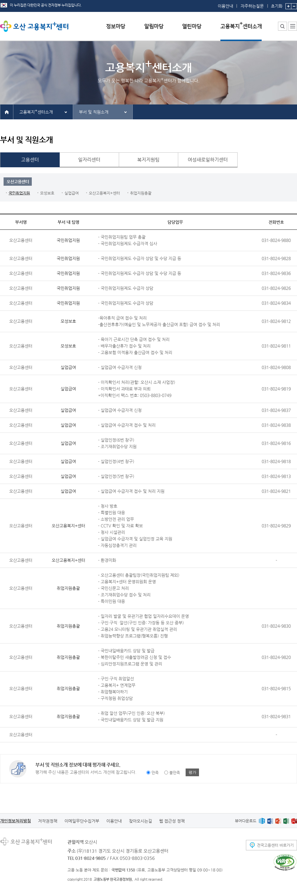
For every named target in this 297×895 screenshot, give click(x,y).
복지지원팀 (148, 160)
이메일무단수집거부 (81, 821)
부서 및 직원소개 (93, 112)
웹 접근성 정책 (172, 821)
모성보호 (47, 193)
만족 (155, 772)
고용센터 (30, 160)
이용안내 (225, 6)
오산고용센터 (18, 181)
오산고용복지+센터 (104, 193)
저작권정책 (47, 821)
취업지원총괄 (140, 193)
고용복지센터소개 (36, 111)
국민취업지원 (19, 193)
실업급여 (71, 193)
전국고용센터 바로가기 (275, 845)
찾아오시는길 (140, 821)
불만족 (174, 772)
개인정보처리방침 (15, 821)
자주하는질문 (252, 6)
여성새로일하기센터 (208, 160)
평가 (192, 772)
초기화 (276, 4)
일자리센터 (89, 160)
